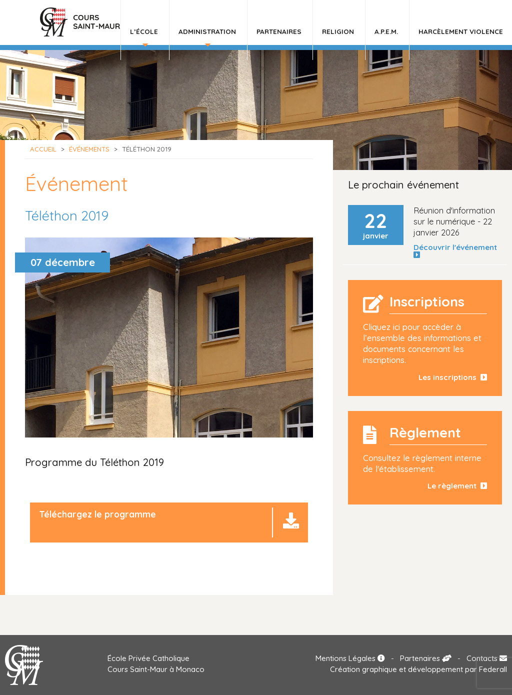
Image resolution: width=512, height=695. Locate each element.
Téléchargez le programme (97, 514)
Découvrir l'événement (457, 251)
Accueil (43, 149)
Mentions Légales (350, 658)
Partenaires (279, 31)
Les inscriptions (452, 377)
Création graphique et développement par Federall (418, 669)
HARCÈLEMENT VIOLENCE (460, 31)
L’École (144, 31)
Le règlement (457, 486)
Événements (89, 149)
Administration (207, 31)
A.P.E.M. (386, 31)
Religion (338, 31)
